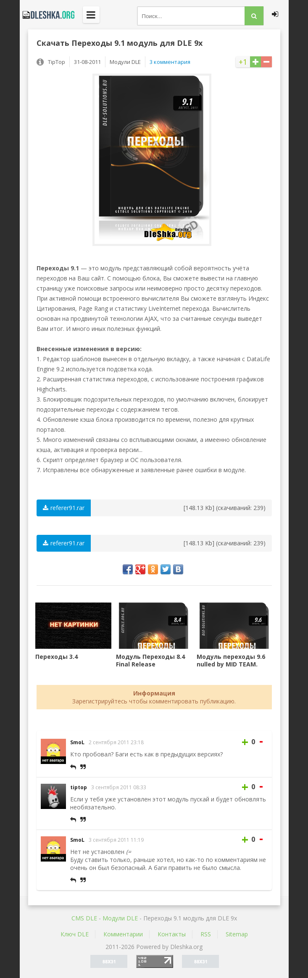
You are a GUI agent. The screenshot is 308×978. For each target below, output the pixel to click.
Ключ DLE (75, 934)
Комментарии (123, 934)
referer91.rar (63, 508)
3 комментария (170, 62)
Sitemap (237, 934)
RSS (205, 934)
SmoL (77, 742)
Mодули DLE (120, 918)
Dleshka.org (47, 14)
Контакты (172, 934)
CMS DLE (84, 918)
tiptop (78, 787)
